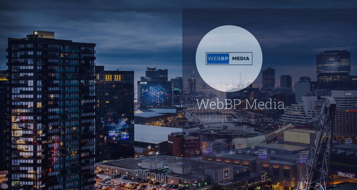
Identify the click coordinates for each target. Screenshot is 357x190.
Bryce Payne (227, 161)
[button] (200, 152)
